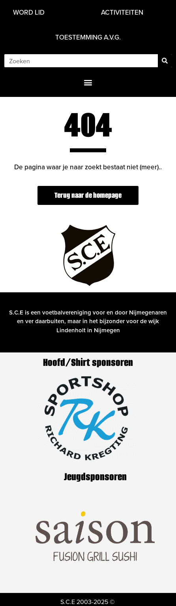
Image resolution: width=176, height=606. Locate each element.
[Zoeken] (165, 60)
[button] (88, 82)
